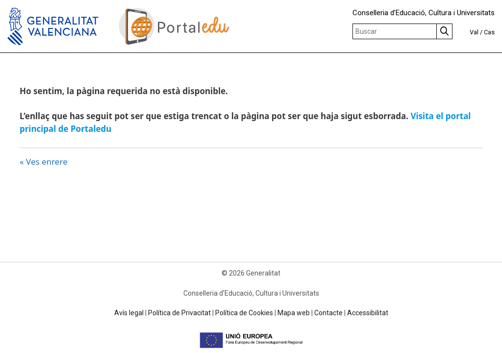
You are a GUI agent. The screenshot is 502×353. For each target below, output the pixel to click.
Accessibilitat (367, 313)
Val (474, 32)
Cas (489, 32)
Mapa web (293, 313)
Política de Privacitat (179, 313)
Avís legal (129, 313)
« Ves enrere (44, 161)
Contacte (328, 313)
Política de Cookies (244, 313)
